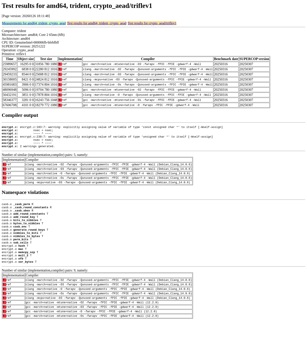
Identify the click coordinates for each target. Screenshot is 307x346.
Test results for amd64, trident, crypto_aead (96, 23)
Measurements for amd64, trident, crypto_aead (34, 23)
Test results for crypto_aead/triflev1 (152, 23)
